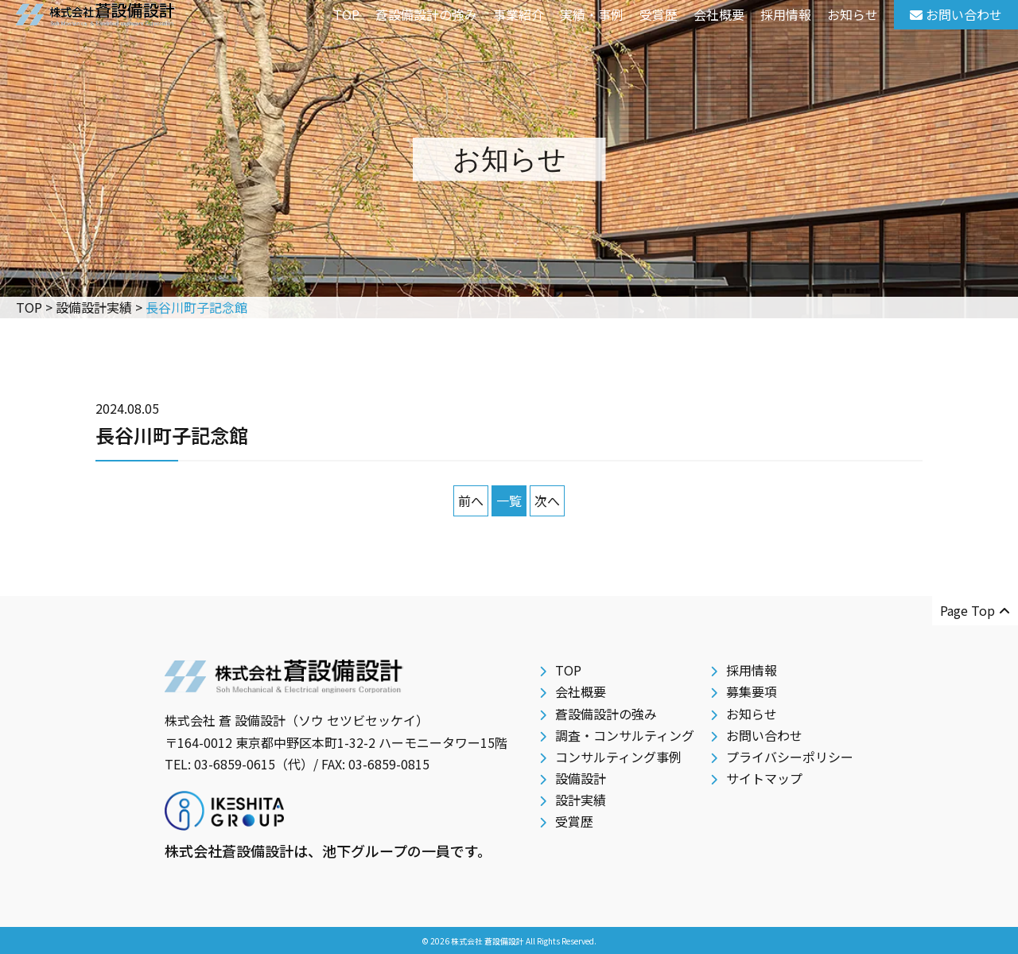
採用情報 (785, 14)
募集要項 (751, 691)
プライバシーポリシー (789, 756)
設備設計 (580, 778)
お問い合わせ (764, 735)
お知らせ (852, 14)
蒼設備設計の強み (426, 14)
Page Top (975, 610)
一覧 (509, 500)
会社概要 (719, 14)
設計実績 (580, 799)
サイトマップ (764, 778)
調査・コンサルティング (624, 735)
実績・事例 (592, 14)
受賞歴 (658, 14)
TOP (346, 14)
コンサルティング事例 (618, 756)
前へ (471, 500)
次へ (547, 500)
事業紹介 (518, 14)
